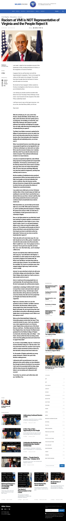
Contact (43, 11)
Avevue (9, 514)
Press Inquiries (48, 428)
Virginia (18, 419)
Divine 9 (47, 392)
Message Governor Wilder (51, 418)
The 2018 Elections (49, 441)
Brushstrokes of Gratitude (50, 304)
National (11, 417)
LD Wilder (3, 73)
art (46, 382)
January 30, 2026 (48, 315)
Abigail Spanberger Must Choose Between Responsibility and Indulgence (50, 312)
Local (7, 417)
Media (37, 11)
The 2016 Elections (49, 438)
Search (62, 465)
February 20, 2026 (48, 301)
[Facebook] (2, 509)
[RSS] (9, 509)
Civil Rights (5, 17)
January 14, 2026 (48, 352)
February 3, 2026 (48, 306)
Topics (17, 11)
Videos (46, 451)
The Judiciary (48, 445)
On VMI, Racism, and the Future (5, 407)
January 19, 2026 (48, 336)
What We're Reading (49, 458)
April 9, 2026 (47, 294)
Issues (20, 17)
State (19, 417)
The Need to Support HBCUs (52, 350)
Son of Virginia (30, 11)
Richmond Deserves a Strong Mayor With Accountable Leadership (51, 286)
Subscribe (61, 510)
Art (46, 378)
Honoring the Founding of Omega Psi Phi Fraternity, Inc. (54, 367)
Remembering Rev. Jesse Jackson (50, 299)
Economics (13, 415)
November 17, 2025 (49, 369)
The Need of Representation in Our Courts (51, 292)
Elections (9, 475)
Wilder (24, 464)
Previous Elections (49, 431)
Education (13, 17)
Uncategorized (17, 444)
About (13, 11)
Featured (14, 457)
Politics (23, 11)
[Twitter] (5, 509)
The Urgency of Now (50, 334)
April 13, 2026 (48, 289)
